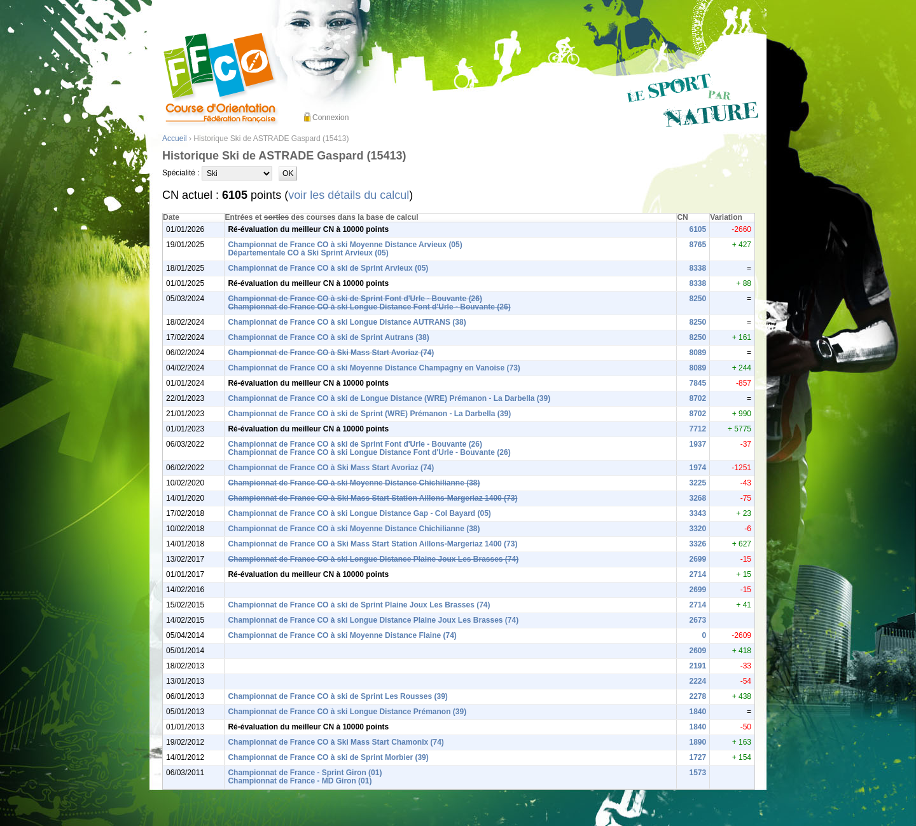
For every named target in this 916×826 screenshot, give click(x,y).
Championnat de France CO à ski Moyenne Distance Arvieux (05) (345, 244)
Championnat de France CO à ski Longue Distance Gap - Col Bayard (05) (359, 513)
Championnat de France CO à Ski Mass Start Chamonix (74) (335, 742)
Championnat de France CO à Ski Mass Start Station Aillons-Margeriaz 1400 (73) (372, 498)
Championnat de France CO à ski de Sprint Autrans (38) (328, 337)
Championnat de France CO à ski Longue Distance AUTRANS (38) (347, 322)
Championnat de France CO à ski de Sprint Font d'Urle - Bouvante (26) (355, 298)
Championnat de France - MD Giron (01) (299, 780)
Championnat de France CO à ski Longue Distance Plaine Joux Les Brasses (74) (373, 559)
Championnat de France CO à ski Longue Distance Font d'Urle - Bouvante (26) (369, 306)
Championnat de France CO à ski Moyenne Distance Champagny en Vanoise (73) (374, 367)
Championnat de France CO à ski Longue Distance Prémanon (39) (347, 711)
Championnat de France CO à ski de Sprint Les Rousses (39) (337, 696)
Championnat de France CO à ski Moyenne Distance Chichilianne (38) (354, 482)
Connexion (330, 117)
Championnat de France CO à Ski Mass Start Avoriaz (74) (331, 352)
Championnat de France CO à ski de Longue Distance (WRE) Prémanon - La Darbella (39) (389, 398)
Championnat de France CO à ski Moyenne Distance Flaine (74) (342, 635)
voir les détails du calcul (348, 195)
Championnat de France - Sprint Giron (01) (305, 772)
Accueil (174, 138)
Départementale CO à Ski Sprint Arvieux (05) (308, 252)
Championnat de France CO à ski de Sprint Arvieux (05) (328, 268)
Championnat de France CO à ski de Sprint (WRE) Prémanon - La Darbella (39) (369, 413)
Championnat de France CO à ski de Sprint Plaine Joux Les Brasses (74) (359, 604)
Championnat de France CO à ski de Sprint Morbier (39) (328, 757)
